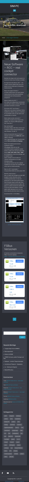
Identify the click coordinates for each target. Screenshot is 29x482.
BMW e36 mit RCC (12, 399)
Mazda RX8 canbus (9, 369)
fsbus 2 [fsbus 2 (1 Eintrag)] (17, 427)
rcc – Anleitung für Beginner (11, 367)
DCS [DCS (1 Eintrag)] (18, 421)
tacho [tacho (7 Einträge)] (6, 450)
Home (3, 37)
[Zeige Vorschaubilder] (14, 224)
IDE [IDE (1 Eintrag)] (9, 433)
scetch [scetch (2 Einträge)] (17, 442)
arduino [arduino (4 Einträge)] (6, 418)
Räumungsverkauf (9, 351)
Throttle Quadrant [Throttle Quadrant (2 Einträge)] (8, 453)
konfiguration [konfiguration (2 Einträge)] (15, 433)
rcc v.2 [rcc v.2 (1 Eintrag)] (18, 439)
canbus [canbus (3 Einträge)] (13, 421)
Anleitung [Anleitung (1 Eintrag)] (18, 415)
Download (19, 261)
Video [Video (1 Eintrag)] (6, 456)
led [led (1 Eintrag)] (5, 436)
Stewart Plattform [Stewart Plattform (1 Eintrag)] (18, 447)
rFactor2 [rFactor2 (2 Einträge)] (12, 442)
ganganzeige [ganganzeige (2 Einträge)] (15, 430)
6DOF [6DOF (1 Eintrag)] (6, 415)
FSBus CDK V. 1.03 (12, 289)
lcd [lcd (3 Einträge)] (21, 433)
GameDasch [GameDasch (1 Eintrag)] (7, 430)
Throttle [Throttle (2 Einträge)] (15, 450)
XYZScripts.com (21, 481)
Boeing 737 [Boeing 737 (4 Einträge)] (7, 421)
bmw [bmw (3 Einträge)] (11, 418)
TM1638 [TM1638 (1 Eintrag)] (16, 453)
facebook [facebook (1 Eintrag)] (19, 424)
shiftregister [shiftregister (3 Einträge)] (12, 445)
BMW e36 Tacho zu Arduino (12, 385)
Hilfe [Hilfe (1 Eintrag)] (21, 430)
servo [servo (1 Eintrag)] (6, 445)
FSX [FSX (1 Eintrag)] (22, 427)
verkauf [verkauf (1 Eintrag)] (21, 453)
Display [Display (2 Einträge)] (6, 424)
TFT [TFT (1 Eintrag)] (10, 450)
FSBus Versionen (10, 247)
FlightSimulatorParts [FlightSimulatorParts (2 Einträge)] (9, 427)
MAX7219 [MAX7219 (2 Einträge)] (11, 436)
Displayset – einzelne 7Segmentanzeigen (14, 361)
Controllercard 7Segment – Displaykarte (13, 364)
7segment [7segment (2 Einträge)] (12, 415)
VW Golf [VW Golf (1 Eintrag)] (11, 456)
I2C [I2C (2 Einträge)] (5, 433)
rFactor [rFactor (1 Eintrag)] (6, 442)
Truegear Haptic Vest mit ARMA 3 (12, 348)
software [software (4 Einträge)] (6, 447)
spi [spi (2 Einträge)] (11, 447)
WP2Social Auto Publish (9, 481)
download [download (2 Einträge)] (12, 424)
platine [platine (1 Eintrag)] (13, 439)
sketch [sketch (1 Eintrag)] (18, 445)
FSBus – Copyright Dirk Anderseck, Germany (14, 256)
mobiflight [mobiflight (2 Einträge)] (7, 439)
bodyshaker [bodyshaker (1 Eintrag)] (17, 418)
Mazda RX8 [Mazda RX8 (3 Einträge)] (17, 436)
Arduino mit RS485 (9, 354)
